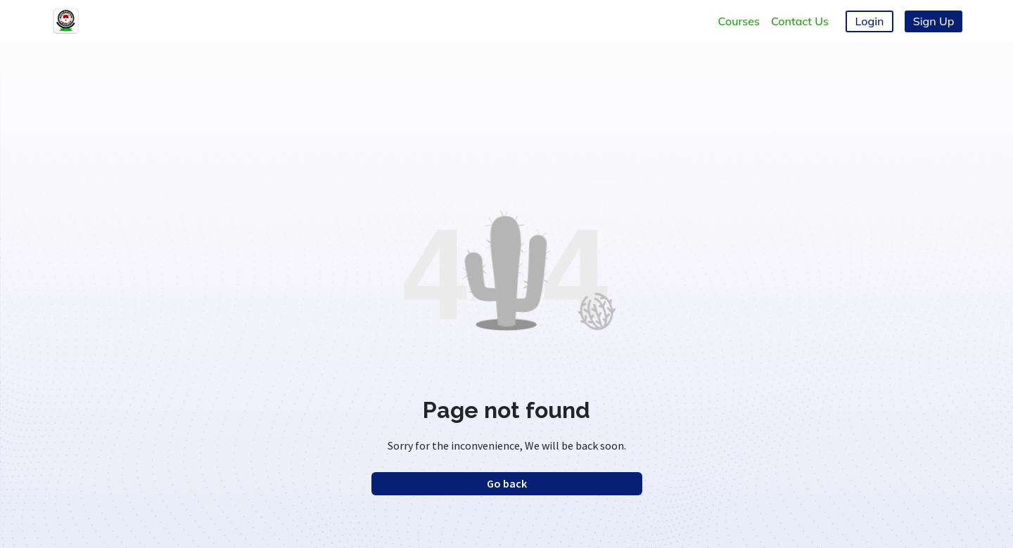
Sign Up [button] (934, 21)
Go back (507, 483)
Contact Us (800, 21)
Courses (739, 21)
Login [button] (869, 21)
